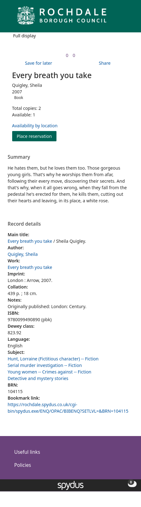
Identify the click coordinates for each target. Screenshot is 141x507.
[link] (67, 55)
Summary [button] (19, 157)
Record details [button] (24, 224)
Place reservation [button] (37, 136)
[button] (119, 18)
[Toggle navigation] (127, 18)
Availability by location (35, 126)
